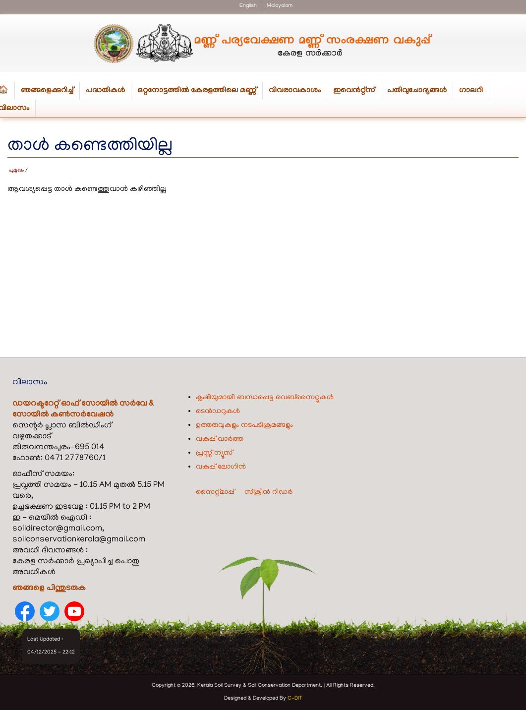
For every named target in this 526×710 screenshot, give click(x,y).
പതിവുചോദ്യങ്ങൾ (417, 90)
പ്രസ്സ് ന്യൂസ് (214, 453)
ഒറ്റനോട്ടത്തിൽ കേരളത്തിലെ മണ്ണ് (200, 93)
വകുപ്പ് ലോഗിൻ (221, 467)
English (248, 6)
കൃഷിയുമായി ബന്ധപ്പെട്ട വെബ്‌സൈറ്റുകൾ (265, 398)
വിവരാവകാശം (298, 93)
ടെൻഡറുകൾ (218, 411)
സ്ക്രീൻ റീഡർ (268, 492)
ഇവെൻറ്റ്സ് (354, 90)
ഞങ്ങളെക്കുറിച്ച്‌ (50, 93)
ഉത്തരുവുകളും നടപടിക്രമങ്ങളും (244, 425)
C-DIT (295, 699)
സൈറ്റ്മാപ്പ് (215, 492)
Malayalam (279, 6)
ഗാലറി (471, 90)
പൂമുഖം (16, 171)
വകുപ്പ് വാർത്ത (219, 439)
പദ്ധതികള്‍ (108, 93)
